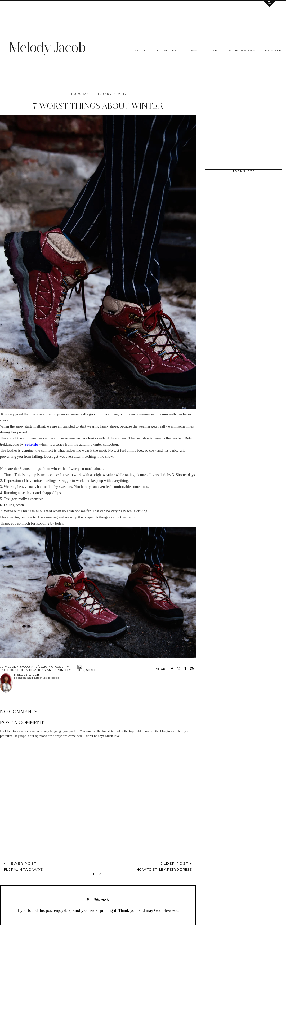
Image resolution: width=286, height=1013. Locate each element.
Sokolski (94, 670)
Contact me (166, 50)
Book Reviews (242, 50)
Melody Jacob (47, 47)
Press (191, 50)
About (140, 50)
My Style (273, 50)
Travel (213, 50)
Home (98, 874)
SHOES (79, 670)
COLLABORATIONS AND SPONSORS (44, 670)
